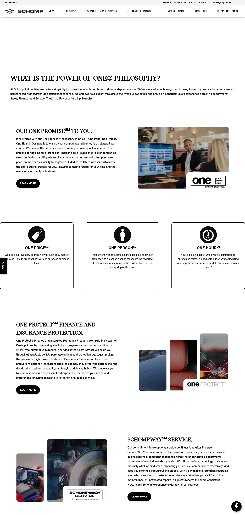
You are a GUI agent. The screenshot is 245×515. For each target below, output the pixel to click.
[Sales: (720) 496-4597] (223, 3)
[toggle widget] (236, 506)
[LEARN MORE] (28, 183)
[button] (241, 3)
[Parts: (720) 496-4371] (199, 3)
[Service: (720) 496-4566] (174, 3)
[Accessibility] (10, 3)
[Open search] (237, 11)
